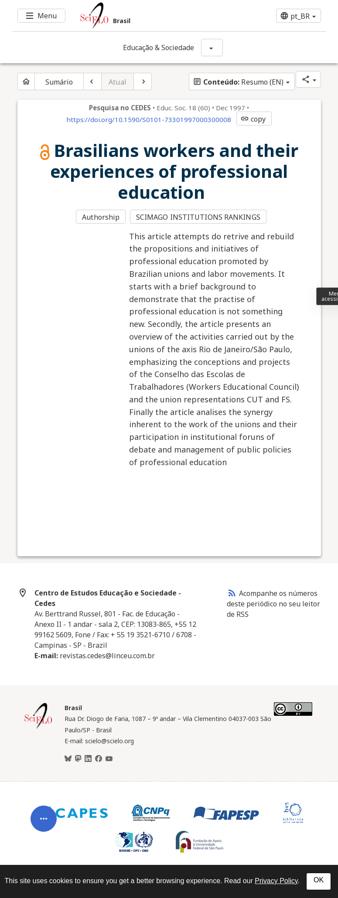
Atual (117, 82)
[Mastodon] (78, 759)
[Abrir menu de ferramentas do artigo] (44, 823)
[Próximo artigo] (142, 81)
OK (319, 880)
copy (253, 119)
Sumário (59, 82)
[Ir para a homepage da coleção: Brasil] (143, 16)
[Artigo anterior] (92, 81)
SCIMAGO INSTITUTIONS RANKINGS (198, 217)
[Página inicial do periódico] (26, 81)
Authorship (100, 217)
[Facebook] (98, 759)
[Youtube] (109, 759)
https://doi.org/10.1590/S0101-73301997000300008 (148, 119)
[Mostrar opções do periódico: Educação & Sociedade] (212, 47)
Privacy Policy (276, 880)
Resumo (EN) (238, 82)
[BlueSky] (68, 759)
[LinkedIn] (88, 759)
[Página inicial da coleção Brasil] (38, 727)
